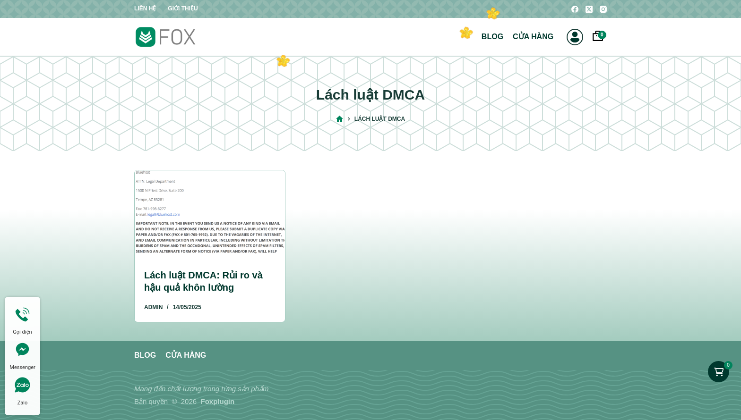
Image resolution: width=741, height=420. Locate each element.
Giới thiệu (183, 8)
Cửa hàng (533, 37)
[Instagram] (603, 9)
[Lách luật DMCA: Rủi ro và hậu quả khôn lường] (210, 212)
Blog (492, 37)
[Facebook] (574, 9)
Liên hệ (145, 8)
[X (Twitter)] (589, 9)
